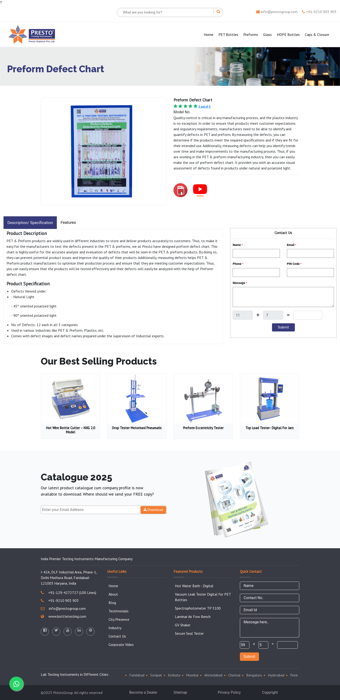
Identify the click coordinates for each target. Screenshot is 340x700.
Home (209, 34)
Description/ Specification (30, 222)
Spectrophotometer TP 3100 (198, 608)
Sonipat (156, 675)
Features (68, 222)
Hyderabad (276, 675)
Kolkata (174, 675)
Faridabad (136, 675)
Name (238, 245)
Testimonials (119, 611)
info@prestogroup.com (277, 11)
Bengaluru (254, 675)
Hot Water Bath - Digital (194, 585)
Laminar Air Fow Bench (193, 616)
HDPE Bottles (288, 34)
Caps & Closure (317, 34)
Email (291, 245)
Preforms (250, 34)
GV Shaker (182, 625)
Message (240, 283)
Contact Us (117, 636)
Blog (112, 602)
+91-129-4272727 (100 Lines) (68, 592)
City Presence (119, 619)
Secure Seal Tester (189, 633)
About (113, 594)
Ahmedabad (213, 675)
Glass (267, 34)
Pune (294, 675)
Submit (249, 656)
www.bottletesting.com (63, 616)
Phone (238, 264)
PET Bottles (228, 34)
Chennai (234, 675)
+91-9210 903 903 (319, 11)
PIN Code (294, 264)
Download (153, 510)
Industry (115, 627)
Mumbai (192, 675)
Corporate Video (121, 644)
